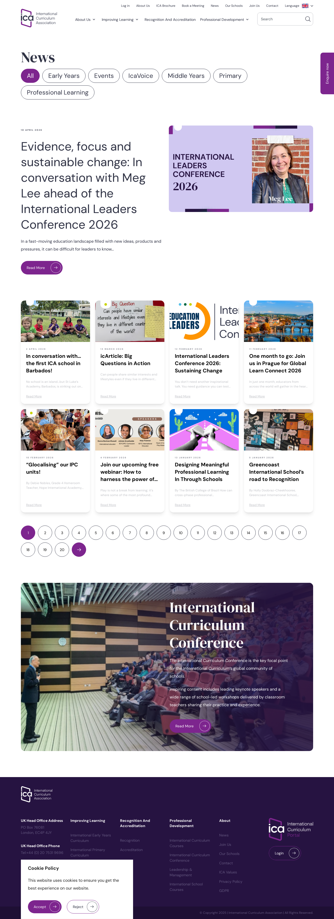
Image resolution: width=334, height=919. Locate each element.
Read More (36, 267)
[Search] (308, 19)
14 (248, 532)
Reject (78, 906)
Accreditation (131, 849)
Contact (226, 863)
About (224, 820)
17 (299, 532)
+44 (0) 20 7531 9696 (44, 852)
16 (282, 532)
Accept (40, 906)
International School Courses (186, 887)
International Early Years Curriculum (90, 838)
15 (265, 532)
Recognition (130, 840)
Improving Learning (121, 19)
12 (214, 532)
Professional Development (225, 19)
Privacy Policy (230, 881)
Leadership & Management (181, 872)
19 (45, 549)
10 (181, 532)
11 (198, 532)
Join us (225, 844)
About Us (86, 19)
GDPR (224, 890)
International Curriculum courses (190, 843)
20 (62, 549)
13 (231, 532)
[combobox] (285, 19)
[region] (77, 889)
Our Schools (229, 853)
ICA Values (228, 872)
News (224, 835)
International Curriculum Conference (212, 625)
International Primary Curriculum (87, 852)
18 (28, 549)
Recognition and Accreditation (170, 19)
